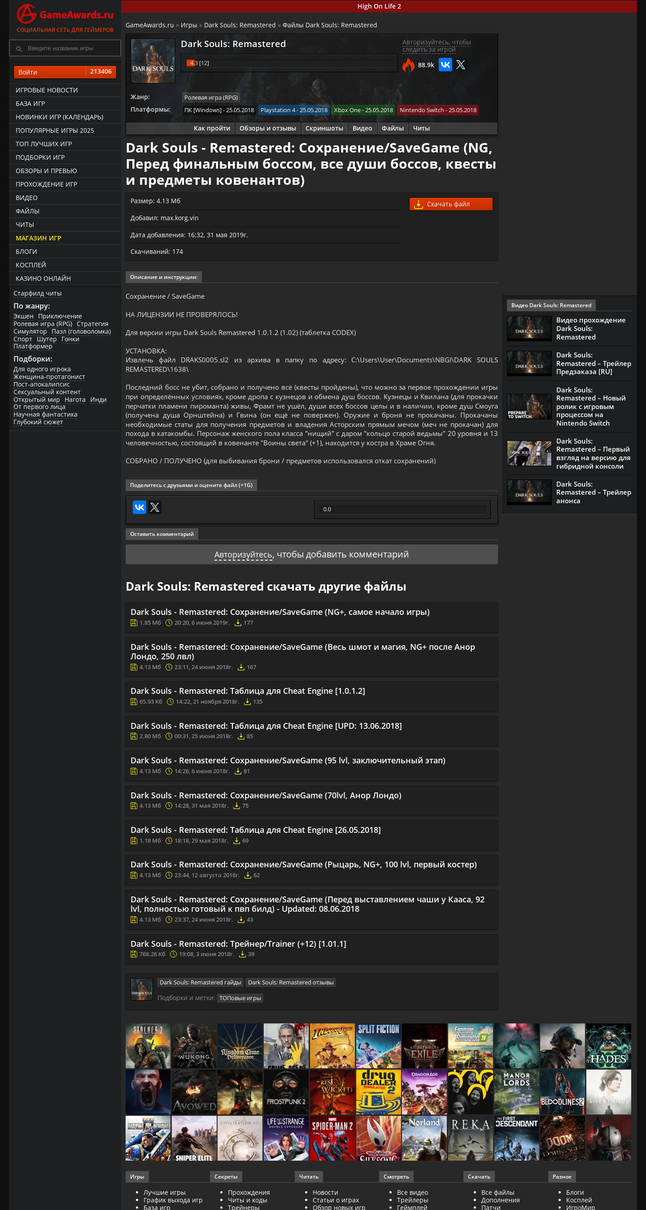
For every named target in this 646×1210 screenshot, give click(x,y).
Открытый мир (36, 399)
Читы (25, 224)
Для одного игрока (42, 369)
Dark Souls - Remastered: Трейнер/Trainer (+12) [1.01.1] (238, 964)
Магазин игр (38, 238)
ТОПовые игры (240, 1018)
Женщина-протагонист (49, 376)
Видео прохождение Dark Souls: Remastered (591, 328)
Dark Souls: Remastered (240, 25)
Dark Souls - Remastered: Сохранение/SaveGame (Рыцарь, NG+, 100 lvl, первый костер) (304, 885)
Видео (27, 197)
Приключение (60, 316)
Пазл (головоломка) (81, 331)
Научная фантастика (45, 414)
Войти (65, 72)
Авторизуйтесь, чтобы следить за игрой (436, 46)
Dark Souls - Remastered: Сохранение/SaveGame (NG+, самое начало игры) (280, 632)
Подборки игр (40, 157)
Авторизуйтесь (243, 575)
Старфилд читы (37, 293)
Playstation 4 (278, 109)
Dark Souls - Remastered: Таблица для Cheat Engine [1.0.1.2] (248, 711)
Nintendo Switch (422, 109)
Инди (98, 399)
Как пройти (212, 127)
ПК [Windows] (203, 109)
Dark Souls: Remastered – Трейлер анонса (593, 489)
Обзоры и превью (46, 170)
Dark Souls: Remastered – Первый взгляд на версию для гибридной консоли (593, 451)
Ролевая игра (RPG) (42, 323)
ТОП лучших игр (44, 143)
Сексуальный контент (47, 391)
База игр (30, 103)
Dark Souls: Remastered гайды (200, 1003)
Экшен (23, 316)
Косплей (31, 265)
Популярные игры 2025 (55, 130)
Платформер (32, 346)
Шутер (47, 339)
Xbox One (347, 109)
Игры (189, 25)
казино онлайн (43, 278)
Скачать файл (442, 204)
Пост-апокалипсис (41, 384)
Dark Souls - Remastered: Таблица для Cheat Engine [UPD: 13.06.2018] (266, 746)
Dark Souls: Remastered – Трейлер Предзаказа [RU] (593, 363)
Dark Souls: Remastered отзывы (291, 1003)
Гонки (70, 339)
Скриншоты (324, 127)
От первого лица (39, 406)
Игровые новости (47, 90)
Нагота (75, 399)
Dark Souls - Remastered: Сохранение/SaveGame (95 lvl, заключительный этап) (288, 781)
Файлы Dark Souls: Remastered (330, 25)
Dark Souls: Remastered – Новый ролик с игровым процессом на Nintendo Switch (591, 406)
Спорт (22, 339)
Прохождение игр (46, 184)
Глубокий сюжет (38, 422)
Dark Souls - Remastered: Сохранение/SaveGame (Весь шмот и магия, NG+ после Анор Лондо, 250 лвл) (303, 672)
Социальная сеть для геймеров (65, 17)
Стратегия (93, 323)
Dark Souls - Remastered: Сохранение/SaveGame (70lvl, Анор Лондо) (266, 815)
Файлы (27, 211)
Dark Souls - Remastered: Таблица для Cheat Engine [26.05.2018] (256, 850)
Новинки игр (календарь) (59, 117)
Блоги (26, 251)
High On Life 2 (379, 6)
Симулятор (30, 331)
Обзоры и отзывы (268, 127)
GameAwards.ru (150, 25)
